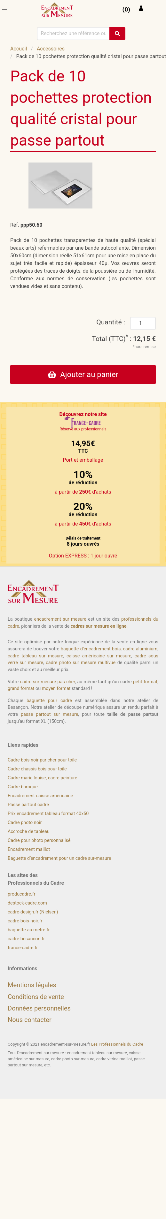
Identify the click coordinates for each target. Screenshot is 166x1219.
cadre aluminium (140, 649)
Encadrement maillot (29, 849)
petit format (145, 682)
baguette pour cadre (49, 700)
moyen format (56, 688)
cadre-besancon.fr (26, 939)
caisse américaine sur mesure (99, 656)
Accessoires (51, 49)
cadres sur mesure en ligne (99, 626)
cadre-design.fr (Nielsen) (33, 912)
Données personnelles (39, 1008)
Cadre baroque (23, 787)
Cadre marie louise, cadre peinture (42, 778)
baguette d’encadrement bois (91, 649)
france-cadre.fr (23, 947)
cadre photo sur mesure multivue (80, 662)
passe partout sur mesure (49, 714)
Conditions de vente (36, 997)
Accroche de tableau (29, 831)
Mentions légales (32, 985)
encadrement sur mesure (60, 619)
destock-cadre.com (27, 903)
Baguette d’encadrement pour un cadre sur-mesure (59, 858)
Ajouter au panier (83, 374)
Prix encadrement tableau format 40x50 (48, 813)
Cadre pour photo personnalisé (39, 840)
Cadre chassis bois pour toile (37, 769)
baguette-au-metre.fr (29, 930)
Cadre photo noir (25, 822)
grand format (21, 688)
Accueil (18, 49)
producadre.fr (22, 894)
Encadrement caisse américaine (40, 796)
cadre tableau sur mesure (35, 656)
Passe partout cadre (28, 804)
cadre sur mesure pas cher (47, 682)
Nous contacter (29, 1020)
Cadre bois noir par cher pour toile (42, 760)
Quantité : (110, 322)
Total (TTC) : (124, 339)
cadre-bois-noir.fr (25, 921)
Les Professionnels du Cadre (117, 1044)
